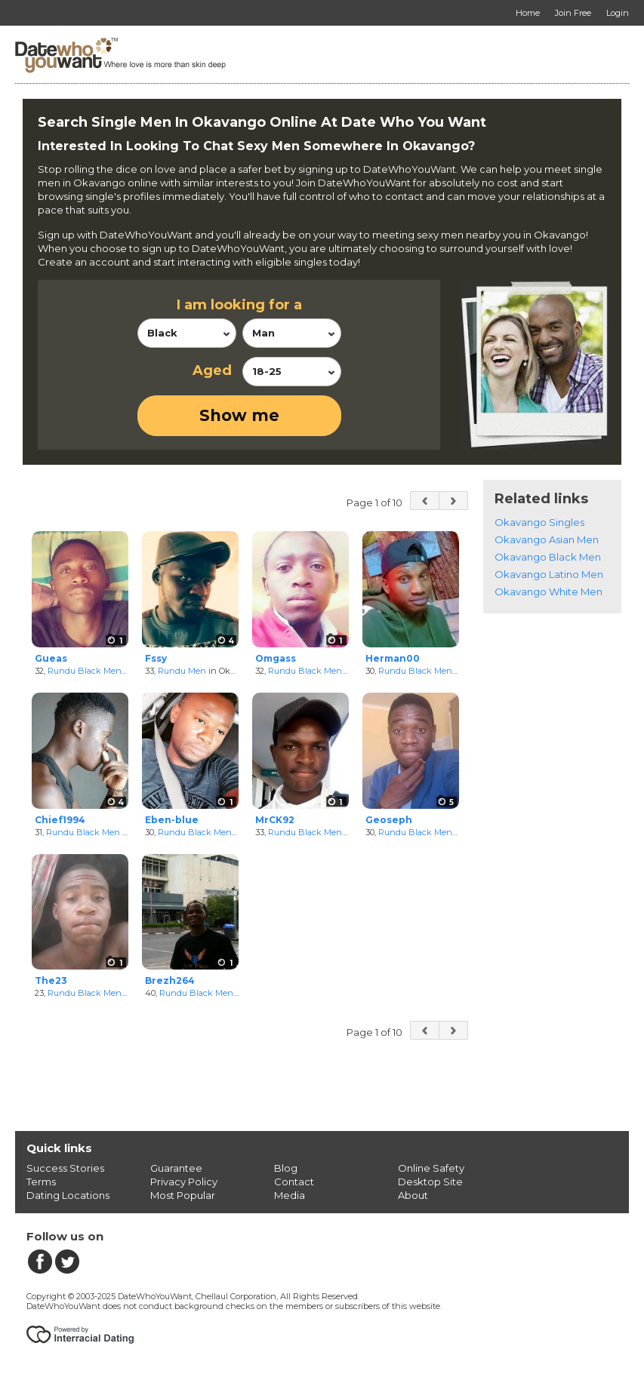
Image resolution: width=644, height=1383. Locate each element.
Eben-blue (172, 819)
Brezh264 (170, 980)
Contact (294, 1182)
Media (289, 1195)
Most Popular (182, 1195)
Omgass (275, 658)
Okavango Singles (539, 522)
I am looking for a (239, 305)
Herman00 (392, 658)
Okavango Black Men (548, 557)
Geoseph (388, 819)
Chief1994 (60, 819)
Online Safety (431, 1168)
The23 (51, 980)
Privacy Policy (183, 1182)
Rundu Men (182, 670)
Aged (212, 370)
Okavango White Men (548, 591)
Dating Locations (67, 1195)
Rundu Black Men (85, 670)
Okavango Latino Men (549, 574)
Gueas (51, 658)
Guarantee (176, 1168)
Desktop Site (430, 1182)
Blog (285, 1168)
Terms (41, 1182)
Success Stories (65, 1168)
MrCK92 (274, 819)
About (413, 1195)
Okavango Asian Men (547, 539)
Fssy (156, 658)
